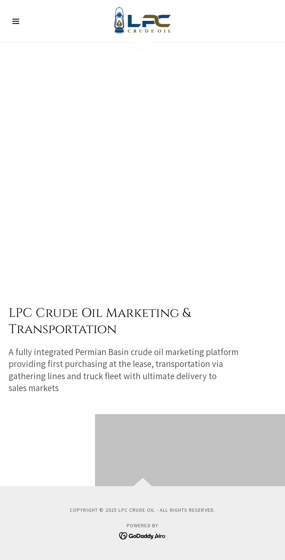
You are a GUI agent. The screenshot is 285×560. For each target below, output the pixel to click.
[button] (29, 21)
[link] (142, 20)
